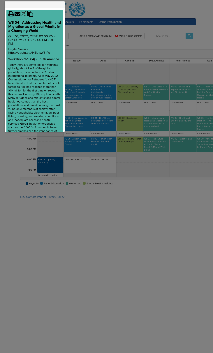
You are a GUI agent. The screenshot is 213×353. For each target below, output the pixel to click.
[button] (62, 5)
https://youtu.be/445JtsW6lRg (29, 53)
